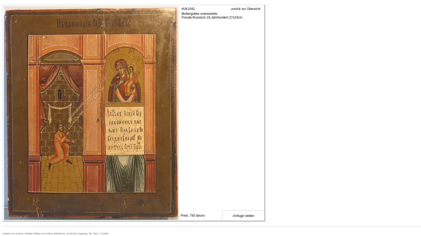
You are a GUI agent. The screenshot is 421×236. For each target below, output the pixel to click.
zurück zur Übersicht (245, 9)
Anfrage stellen (243, 216)
